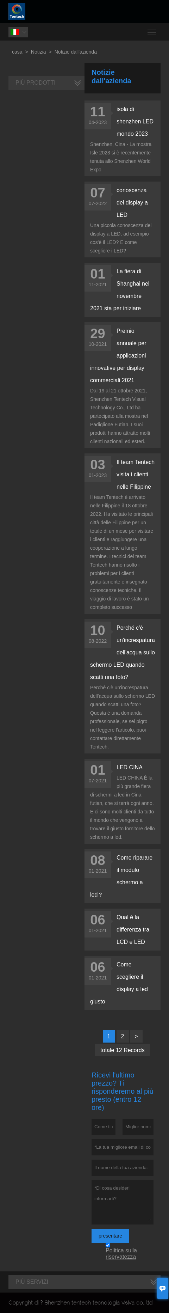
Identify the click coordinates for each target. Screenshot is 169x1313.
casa (17, 52)
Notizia (38, 52)
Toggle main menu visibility (152, 30)
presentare (110, 1236)
